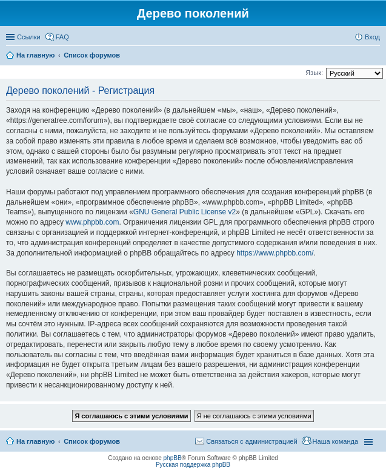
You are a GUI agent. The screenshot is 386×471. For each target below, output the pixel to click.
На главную (35, 441)
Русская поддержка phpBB (193, 464)
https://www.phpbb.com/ (274, 253)
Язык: (314, 72)
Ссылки (29, 37)
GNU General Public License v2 (184, 212)
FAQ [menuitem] (62, 37)
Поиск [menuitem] (376, 56)
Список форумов (92, 441)
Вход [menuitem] (372, 37)
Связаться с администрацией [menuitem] (251, 441)
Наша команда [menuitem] (335, 441)
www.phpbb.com (92, 222)
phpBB (173, 458)
